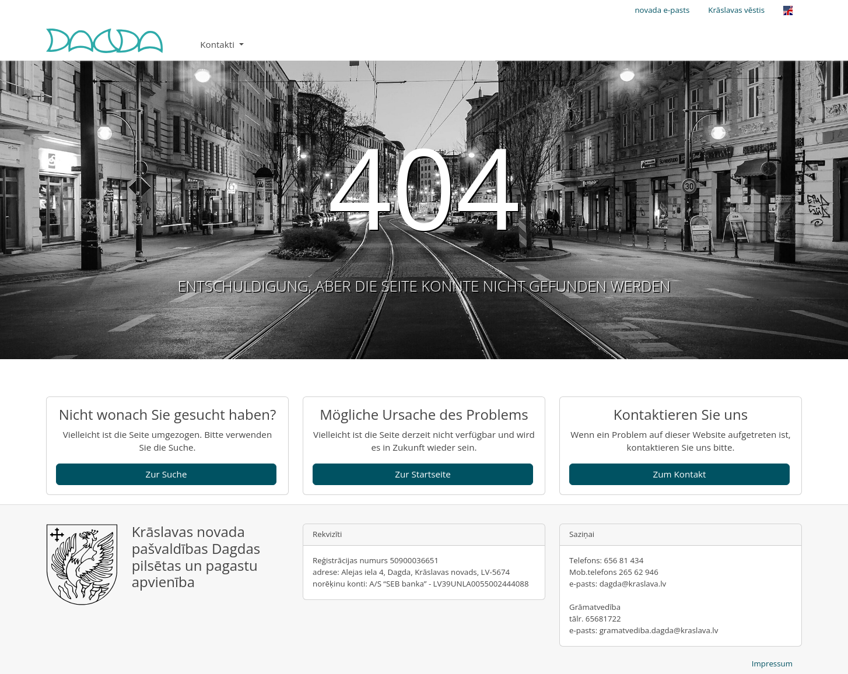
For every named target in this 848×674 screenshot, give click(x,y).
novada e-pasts (662, 10)
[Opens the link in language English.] (788, 10)
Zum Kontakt (679, 474)
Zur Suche (166, 474)
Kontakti (218, 44)
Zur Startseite (423, 474)
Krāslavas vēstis (736, 10)
